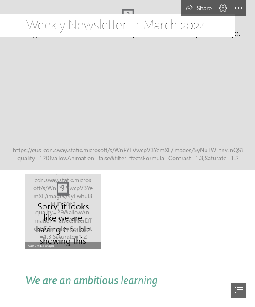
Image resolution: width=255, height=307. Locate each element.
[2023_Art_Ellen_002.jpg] (127, 85)
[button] (198, 8)
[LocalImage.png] (62, 211)
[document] (127, 153)
